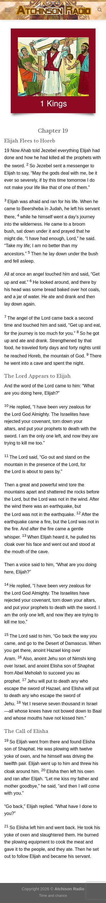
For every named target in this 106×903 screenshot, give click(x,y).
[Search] (100, 10)
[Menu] (7, 10)
